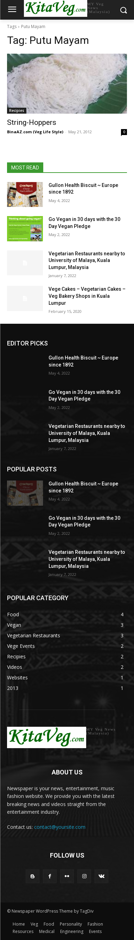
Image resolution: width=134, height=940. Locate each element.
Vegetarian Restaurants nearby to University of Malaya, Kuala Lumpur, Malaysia (87, 260)
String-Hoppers (31, 122)
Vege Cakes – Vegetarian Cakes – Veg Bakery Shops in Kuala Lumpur (87, 296)
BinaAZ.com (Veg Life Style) (35, 131)
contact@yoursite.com (59, 827)
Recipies (16, 110)
